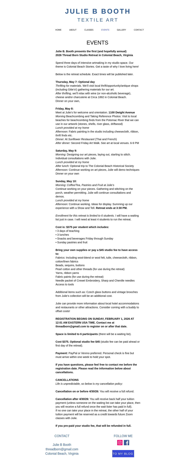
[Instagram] (119, 442)
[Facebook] (126, 442)
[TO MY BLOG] (123, 453)
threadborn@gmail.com (71, 326)
